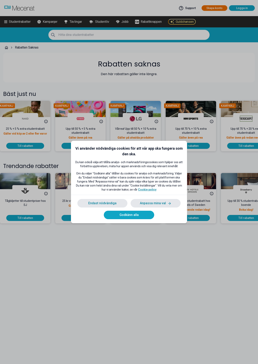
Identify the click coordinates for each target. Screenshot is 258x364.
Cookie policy (147, 189)
